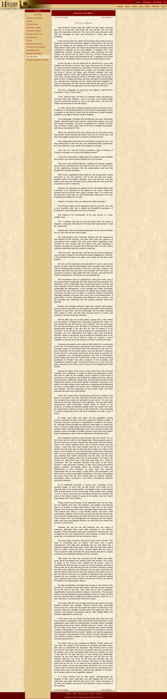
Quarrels (29, 21)
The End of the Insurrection (35, 47)
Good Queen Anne (32, 50)
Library (138, 2)
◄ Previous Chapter (61, 17)
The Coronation (31, 37)
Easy (141, 6)
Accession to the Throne (34, 34)
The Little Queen (32, 57)
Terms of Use (82, 694)
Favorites (155, 6)
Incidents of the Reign (33, 53)
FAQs (75, 694)
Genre (127, 6)
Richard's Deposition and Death (37, 60)
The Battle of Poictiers (33, 28)
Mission (68, 694)
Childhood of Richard (33, 31)
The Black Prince (32, 24)
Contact (98, 694)
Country (120, 6)
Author (134, 6)
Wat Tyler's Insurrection (34, 44)
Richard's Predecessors (34, 18)
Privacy (91, 694)
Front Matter (38, 15)
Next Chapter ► (107, 17)
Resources (147, 2)
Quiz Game (157, 2)
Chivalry (29, 40)
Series (147, 6)
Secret (163, 6)
